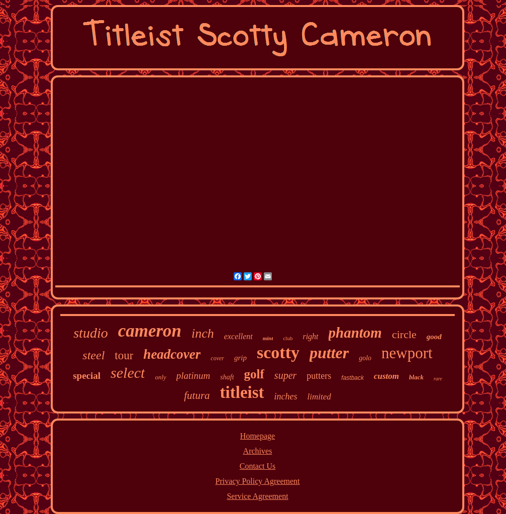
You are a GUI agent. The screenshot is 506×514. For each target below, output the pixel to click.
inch (202, 333)
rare (438, 378)
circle (404, 334)
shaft (227, 377)
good (434, 337)
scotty (278, 352)
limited (319, 396)
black (416, 377)
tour (124, 355)
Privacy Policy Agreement (258, 481)
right (310, 336)
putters (319, 376)
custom (386, 376)
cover (217, 358)
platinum (193, 375)
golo (365, 358)
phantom (355, 333)
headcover (171, 354)
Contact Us (258, 466)
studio (90, 333)
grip (240, 358)
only (160, 377)
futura (197, 395)
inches (285, 396)
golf (254, 374)
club (287, 338)
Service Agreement (257, 496)
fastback (352, 377)
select (128, 372)
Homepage (257, 436)
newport (407, 353)
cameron (149, 331)
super (285, 375)
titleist (242, 392)
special (86, 375)
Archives (257, 451)
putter (329, 353)
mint (268, 338)
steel (93, 355)
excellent (238, 336)
